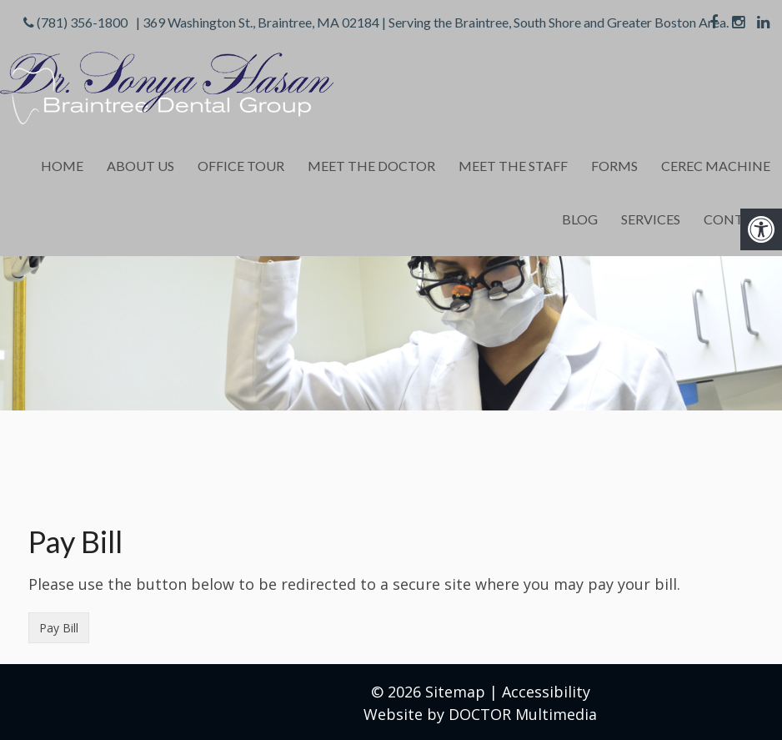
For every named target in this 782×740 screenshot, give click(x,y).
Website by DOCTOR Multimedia (480, 714)
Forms (614, 166)
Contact (737, 219)
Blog (580, 219)
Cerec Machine (715, 166)
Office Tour (241, 166)
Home (62, 166)
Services (650, 219)
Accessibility (546, 692)
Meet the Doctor (371, 166)
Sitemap (455, 692)
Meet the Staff (513, 166)
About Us (140, 166)
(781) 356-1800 (82, 22)
